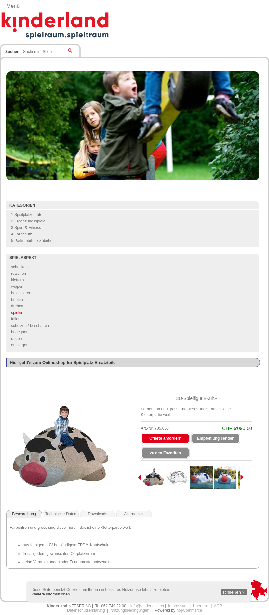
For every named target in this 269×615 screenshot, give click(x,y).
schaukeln (20, 267)
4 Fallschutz (21, 234)
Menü (13, 6)
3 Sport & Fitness (26, 227)
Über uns (201, 606)
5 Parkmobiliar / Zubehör (32, 240)
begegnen (19, 332)
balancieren (21, 293)
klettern (17, 280)
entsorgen (19, 345)
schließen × (233, 592)
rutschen (18, 273)
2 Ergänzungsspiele (28, 221)
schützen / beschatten (30, 325)
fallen (15, 319)
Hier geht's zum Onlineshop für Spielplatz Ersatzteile (62, 362)
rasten (16, 338)
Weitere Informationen (51, 594)
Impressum (177, 606)
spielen (17, 312)
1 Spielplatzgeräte (26, 214)
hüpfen (17, 299)
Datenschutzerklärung (86, 610)
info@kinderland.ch (147, 606)
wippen (17, 286)
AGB (218, 606)
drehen (17, 306)
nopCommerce (189, 610)
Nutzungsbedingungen (129, 610)
